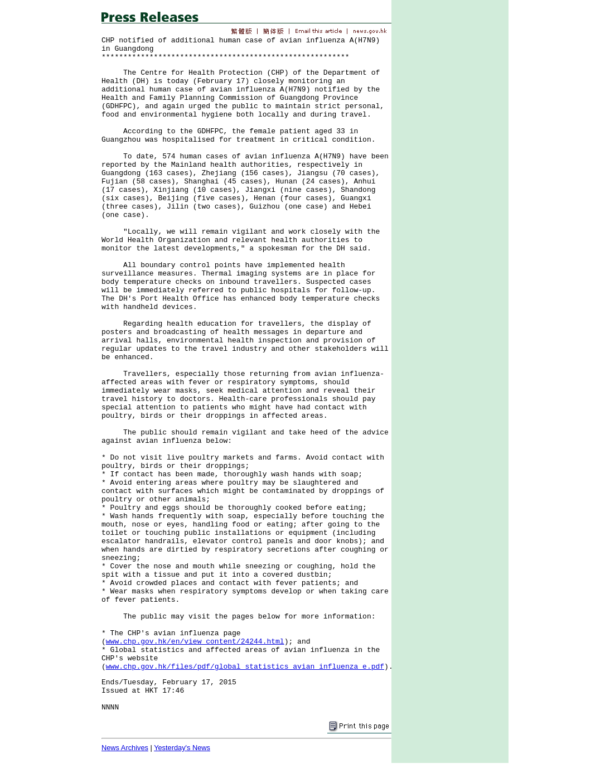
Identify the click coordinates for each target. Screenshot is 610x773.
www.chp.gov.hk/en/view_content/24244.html (195, 641)
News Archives (124, 747)
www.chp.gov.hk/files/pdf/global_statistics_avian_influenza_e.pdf (245, 667)
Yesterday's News (182, 747)
